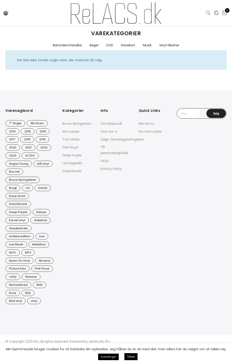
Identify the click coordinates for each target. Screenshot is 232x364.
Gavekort (128, 45)
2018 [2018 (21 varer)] (27, 139)
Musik (147, 45)
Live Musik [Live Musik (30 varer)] (16, 244)
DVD (109, 45)
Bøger (94, 45)
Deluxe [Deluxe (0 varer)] (41, 212)
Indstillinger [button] (108, 357)
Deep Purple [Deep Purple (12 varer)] (18, 212)
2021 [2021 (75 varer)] (28, 147)
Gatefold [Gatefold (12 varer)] (40, 220)
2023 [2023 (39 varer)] (12, 155)
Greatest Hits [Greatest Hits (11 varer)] (18, 228)
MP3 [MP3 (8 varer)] (28, 252)
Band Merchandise (67, 45)
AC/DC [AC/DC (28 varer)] (30, 155)
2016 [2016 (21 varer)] (43, 131)
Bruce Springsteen (77, 123)
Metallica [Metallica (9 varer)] (39, 244)
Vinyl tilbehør (169, 45)
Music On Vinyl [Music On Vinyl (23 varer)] (19, 260)
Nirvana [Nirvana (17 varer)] (44, 260)
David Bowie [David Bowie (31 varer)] (18, 204)
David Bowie (72, 171)
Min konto (146, 123)
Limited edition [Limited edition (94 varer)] (19, 236)
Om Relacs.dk (111, 123)
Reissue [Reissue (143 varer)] (31, 277)
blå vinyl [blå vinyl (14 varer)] (43, 164)
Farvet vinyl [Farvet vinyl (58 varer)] (17, 220)
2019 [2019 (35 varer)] (42, 139)
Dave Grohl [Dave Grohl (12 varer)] (17, 196)
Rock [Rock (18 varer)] (12, 293)
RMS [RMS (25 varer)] (39, 285)
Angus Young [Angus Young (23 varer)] (18, 164)
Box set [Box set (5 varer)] (14, 171)
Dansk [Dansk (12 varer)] (42, 188)
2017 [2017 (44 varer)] (12, 139)
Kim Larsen (71, 131)
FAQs (105, 161)
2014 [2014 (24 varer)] (12, 131)
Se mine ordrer (150, 131)
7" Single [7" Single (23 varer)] (15, 123)
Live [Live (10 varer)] (42, 236)
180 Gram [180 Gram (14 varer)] (37, 123)
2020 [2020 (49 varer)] (12, 147)
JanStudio (96, 341)
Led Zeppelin (72, 163)
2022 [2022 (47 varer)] (44, 147)
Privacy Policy (111, 169)
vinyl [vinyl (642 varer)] (34, 301)
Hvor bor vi (109, 131)
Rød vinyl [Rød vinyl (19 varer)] (15, 301)
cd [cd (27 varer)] (27, 188)
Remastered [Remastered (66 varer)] (18, 285)
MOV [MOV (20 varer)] (12, 252)
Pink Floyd (70, 147)
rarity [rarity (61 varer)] (13, 277)
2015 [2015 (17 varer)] (27, 131)
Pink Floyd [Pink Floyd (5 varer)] (42, 268)
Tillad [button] (131, 357)
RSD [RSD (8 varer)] (28, 293)
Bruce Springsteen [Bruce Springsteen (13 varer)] (22, 180)
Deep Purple (72, 155)
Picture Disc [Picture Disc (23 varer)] (17, 268)
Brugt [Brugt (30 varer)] (13, 188)
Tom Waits (71, 139)
